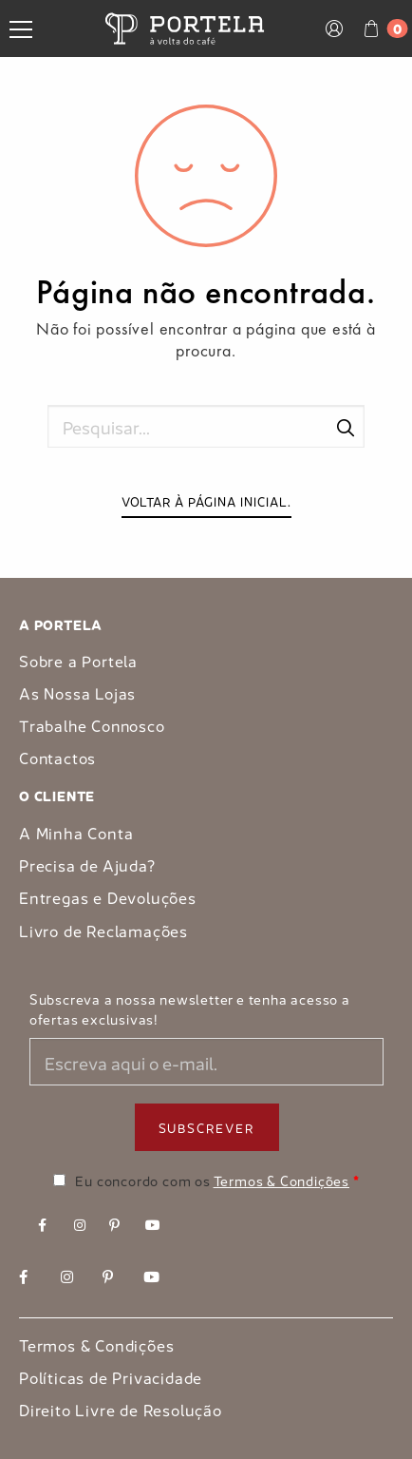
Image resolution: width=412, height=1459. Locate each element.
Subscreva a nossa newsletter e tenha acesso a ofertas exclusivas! (189, 1008)
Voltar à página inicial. (206, 500)
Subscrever (207, 1127)
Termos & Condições (281, 1179)
